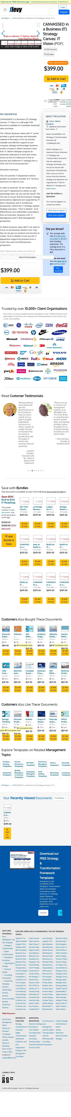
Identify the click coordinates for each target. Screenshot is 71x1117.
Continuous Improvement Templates (22, 980)
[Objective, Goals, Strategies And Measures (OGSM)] (53, 629)
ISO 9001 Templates (30, 764)
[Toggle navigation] (5, 9)
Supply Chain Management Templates (62, 988)
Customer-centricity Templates (22, 1009)
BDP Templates (21, 950)
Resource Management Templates (62, 938)
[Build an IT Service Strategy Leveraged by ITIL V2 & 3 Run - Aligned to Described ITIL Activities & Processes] (24, 576)
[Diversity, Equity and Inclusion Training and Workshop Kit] (6, 629)
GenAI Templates (35, 968)
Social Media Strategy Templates (62, 968)
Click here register (56, 215)
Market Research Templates (48, 950)
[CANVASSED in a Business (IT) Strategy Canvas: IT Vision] (64, 576)
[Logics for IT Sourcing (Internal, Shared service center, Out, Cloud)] (51, 501)
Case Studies (33, 1030)
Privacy (4, 1052)
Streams (5, 996)
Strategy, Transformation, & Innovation (22, 1027)
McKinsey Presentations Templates (48, 959)
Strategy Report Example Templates (62, 986)
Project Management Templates (48, 997)
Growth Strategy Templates (35, 974)
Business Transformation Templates (22, 965)
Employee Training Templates (35, 962)
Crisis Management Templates (22, 994)
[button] (3, 33)
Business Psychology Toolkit (43, 673)
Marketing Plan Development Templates (48, 953)
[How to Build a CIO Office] (37, 538)
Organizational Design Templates (48, 968)
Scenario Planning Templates (62, 959)
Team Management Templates (62, 997)
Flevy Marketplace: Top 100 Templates (8, 940)
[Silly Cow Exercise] (6, 665)
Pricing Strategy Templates (48, 983)
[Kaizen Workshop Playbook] (65, 629)
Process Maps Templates (48, 991)
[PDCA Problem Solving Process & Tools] (65, 714)
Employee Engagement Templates (35, 959)
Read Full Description (27, 257)
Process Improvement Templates (48, 988)
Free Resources (48, 1021)
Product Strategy (62, 1021)
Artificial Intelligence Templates (22, 947)
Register (64, 12)
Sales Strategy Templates (62, 956)
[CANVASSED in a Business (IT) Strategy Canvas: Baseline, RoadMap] (24, 538)
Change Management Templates (22, 968)
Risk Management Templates (62, 944)
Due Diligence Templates (35, 953)
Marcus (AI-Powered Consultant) (6, 1031)
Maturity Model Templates (48, 956)
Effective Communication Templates (35, 956)
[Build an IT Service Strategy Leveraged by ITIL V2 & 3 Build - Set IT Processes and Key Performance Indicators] (51, 538)
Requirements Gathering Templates (48, 1009)
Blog (10, 1052)
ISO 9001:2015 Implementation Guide (56, 674)
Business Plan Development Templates (22, 959)
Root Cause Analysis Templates (62, 947)
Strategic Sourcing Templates (62, 977)
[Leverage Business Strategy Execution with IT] (37, 501)
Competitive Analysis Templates (22, 977)
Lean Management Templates (48, 938)
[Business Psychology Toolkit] (41, 665)
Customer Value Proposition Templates (22, 1006)
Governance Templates (35, 971)
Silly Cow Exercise (6, 673)
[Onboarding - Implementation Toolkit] (18, 629)
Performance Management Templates (42, 764)
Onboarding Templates (7, 774)
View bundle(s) (58, 269)
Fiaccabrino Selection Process (55, 721)
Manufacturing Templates (48, 947)
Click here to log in (56, 210)
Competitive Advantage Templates (22, 974)
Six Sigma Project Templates (62, 965)
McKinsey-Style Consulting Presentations (48, 1042)
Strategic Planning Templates (62, 974)
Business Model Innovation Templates (22, 956)
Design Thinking (6, 720)
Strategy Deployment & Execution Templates (62, 980)
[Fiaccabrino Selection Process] (53, 714)
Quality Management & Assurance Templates (18, 773)
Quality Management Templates (48, 1003)
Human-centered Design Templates (35, 983)
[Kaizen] (29, 714)
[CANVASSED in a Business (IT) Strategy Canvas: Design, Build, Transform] (51, 576)
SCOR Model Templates (62, 950)
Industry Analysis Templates (35, 991)
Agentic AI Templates (22, 938)
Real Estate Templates (48, 1006)
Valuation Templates (62, 1000)
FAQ (3, 1049)
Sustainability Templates (62, 991)
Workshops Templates (54, 774)
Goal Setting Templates (42, 774)
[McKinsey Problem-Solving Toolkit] (65, 665)
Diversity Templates (66, 764)
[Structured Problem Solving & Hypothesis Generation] (18, 714)
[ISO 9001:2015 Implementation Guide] (53, 665)
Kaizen (29, 719)
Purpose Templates (48, 1000)
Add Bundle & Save (9, 539)
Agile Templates (21, 941)
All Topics (5, 18)
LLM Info (45, 1036)
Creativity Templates (66, 774)
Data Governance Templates (35, 941)
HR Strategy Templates (35, 977)
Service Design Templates (62, 962)
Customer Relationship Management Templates (22, 1003)
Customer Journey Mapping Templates (22, 1000)
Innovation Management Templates (35, 997)
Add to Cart (56, 79)
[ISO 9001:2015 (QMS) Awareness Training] (29, 629)
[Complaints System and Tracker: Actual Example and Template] (29, 665)
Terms (9, 1049)
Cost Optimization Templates (22, 988)
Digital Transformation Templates (35, 950)
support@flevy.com (9, 1058)
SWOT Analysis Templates (62, 953)
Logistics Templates (48, 941)
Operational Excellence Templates (48, 965)
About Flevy (6, 1019)
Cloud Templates (22, 971)
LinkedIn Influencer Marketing (5, 1043)
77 (57, 129)
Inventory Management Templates (35, 1000)
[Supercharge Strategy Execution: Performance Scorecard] (41, 714)
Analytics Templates (22, 944)
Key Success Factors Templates (35, 1006)
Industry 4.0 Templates (35, 988)
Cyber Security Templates (35, 938)
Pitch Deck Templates (48, 974)
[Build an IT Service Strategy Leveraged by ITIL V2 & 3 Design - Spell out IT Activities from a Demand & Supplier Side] (64, 538)
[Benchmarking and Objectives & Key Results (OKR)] (18, 665)
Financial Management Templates (35, 965)
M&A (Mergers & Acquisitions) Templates (48, 944)
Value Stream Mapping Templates (62, 1009)
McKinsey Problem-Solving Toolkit (66, 674)
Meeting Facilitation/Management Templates (48, 962)
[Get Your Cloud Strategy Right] (24, 501)
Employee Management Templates (30, 774)
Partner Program (8, 1037)
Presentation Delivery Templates (48, 980)
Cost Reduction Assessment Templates (22, 991)
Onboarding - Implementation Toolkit (21, 638)
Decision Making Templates (35, 947)
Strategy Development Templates (62, 983)
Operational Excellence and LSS (21, 1042)
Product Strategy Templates (48, 994)
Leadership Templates (35, 1009)
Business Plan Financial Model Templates (22, 962)
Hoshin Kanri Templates (35, 980)
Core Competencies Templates (22, 983)
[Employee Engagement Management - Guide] (41, 629)
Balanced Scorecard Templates (22, 953)
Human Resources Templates (18, 764)
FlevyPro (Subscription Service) (7, 990)
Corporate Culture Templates (22, 986)
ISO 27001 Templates (35, 986)
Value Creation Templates (62, 1006)
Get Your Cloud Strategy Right (24, 510)
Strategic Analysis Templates (62, 971)
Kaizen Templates (54, 764)
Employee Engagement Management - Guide (44, 638)
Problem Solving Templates (7, 764)
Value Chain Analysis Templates (62, 1003)
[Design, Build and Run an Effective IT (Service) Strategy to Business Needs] (64, 501)
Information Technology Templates (35, 994)
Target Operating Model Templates (62, 994)
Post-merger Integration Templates (48, 977)
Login (62, 7)
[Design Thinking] (6, 714)
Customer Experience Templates (22, 997)
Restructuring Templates (62, 941)
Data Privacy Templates (35, 944)
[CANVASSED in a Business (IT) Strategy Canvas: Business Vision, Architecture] (37, 576)
